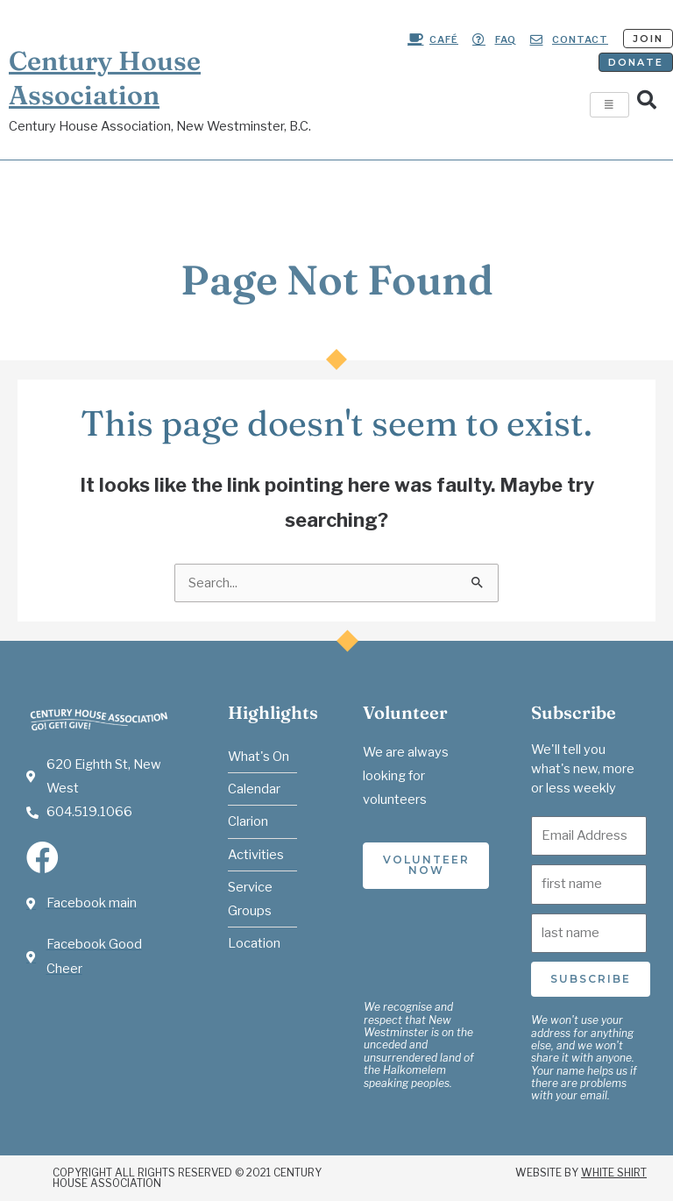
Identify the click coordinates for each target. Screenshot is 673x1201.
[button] (646, 99)
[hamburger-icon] (609, 104)
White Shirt (614, 1172)
